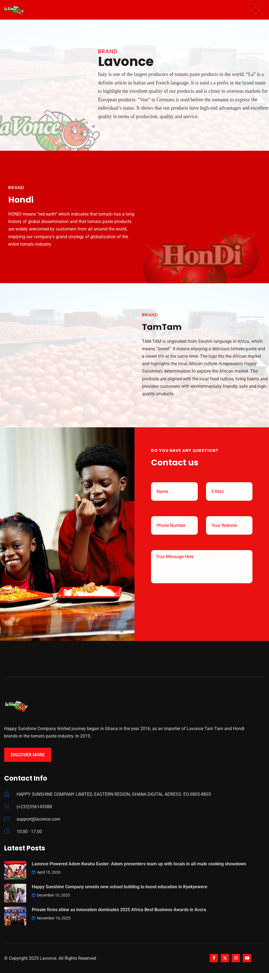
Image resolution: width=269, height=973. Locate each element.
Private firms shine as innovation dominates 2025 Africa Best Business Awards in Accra (119, 909)
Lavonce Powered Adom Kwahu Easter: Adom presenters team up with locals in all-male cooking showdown (139, 863)
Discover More (28, 754)
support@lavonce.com (38, 819)
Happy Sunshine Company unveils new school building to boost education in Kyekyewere (119, 886)
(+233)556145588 (34, 806)
